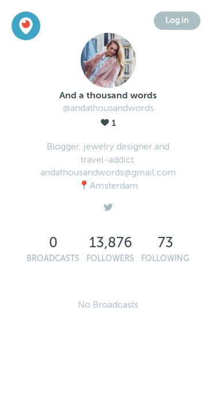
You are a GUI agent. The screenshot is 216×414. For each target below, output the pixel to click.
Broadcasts (52, 258)
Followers (110, 258)
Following (165, 258)
